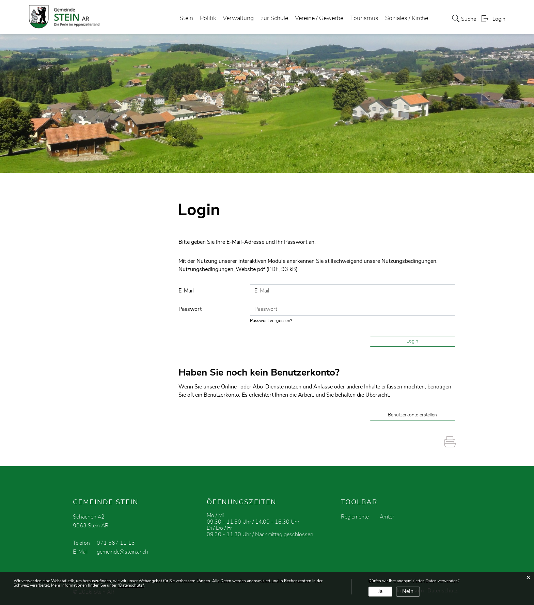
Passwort (190, 309)
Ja (380, 591)
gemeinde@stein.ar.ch (122, 552)
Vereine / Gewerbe (319, 18)
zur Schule (274, 18)
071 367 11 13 (116, 543)
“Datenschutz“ (130, 585)
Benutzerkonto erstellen (412, 415)
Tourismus (364, 18)
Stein (186, 18)
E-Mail (186, 290)
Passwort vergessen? (271, 321)
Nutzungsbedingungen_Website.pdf (221, 269)
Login (498, 19)
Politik (208, 18)
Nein (407, 591)
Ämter (387, 517)
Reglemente (355, 517)
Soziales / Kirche (406, 18)
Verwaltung (238, 18)
